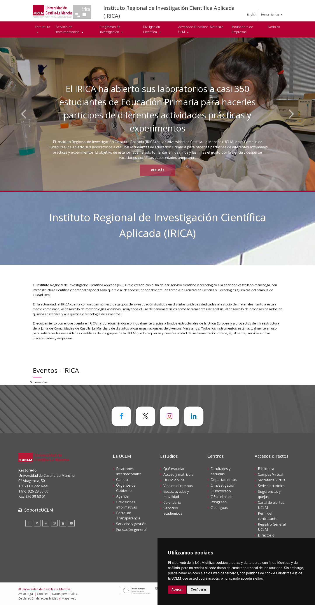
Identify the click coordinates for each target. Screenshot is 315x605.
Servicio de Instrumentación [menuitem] (68, 29)
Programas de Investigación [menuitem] (110, 29)
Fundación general (131, 529)
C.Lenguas (219, 507)
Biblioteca (266, 468)
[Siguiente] (291, 114)
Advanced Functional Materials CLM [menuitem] (200, 29)
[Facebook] (28, 523)
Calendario (172, 502)
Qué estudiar (174, 468)
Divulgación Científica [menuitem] (151, 29)
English (252, 14)
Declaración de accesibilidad (38, 598)
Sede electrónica (271, 485)
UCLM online (174, 480)
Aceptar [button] (177, 589)
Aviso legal (25, 594)
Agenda (122, 496)
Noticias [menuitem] (274, 27)
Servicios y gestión (131, 523)
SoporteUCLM (38, 510)
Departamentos (224, 479)
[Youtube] (63, 523)
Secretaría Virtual (272, 480)
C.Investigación (223, 485)
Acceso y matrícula (178, 474)
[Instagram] (54, 523)
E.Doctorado (221, 491)
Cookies (42, 594)
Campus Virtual (270, 474)
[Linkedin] (45, 523)
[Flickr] (71, 523)
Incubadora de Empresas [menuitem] (242, 29)
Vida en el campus (178, 485)
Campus (123, 479)
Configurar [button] (198, 589)
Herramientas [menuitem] (270, 14)
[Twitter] (37, 523)
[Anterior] (23, 114)
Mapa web (68, 598)
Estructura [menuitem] (42, 27)
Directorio (266, 535)
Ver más (157, 170)
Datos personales (64, 594)
